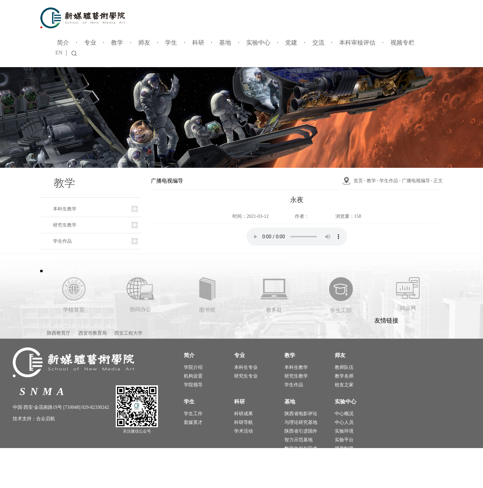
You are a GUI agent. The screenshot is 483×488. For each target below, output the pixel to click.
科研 (198, 42)
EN (58, 52)
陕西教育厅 (58, 333)
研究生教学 (64, 225)
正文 (438, 180)
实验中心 (258, 42)
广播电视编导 (416, 180)
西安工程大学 (128, 333)
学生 (171, 42)
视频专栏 (402, 42)
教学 (117, 42)
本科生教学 (64, 208)
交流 (318, 42)
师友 (144, 42)
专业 (90, 42)
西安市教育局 (92, 333)
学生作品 (62, 241)
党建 (291, 42)
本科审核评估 (357, 42)
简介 (63, 42)
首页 (358, 180)
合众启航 (45, 418)
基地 (225, 42)
